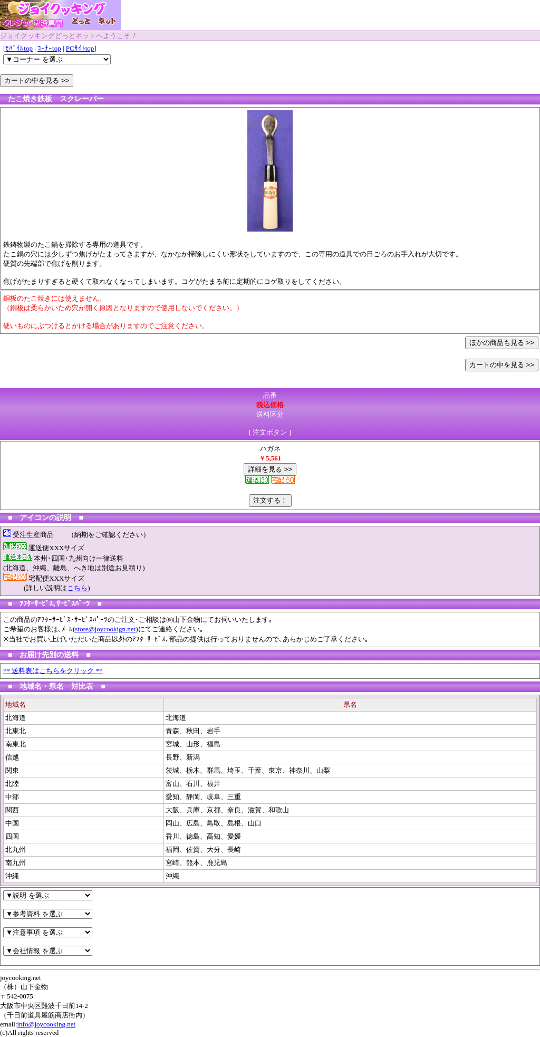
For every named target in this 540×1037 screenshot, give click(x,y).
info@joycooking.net (46, 1024)
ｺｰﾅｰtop (49, 48)
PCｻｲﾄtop (80, 48)
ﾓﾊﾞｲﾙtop (19, 48)
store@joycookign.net (105, 629)
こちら (77, 588)
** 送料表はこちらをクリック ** (53, 671)
